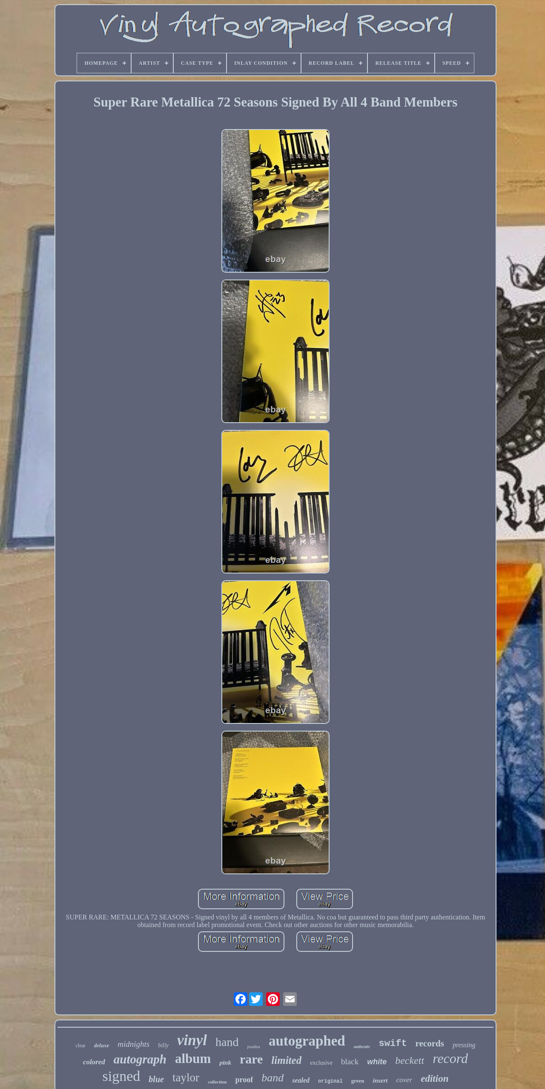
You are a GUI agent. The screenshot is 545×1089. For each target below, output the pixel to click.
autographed (307, 1041)
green (357, 1080)
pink (225, 1062)
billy (163, 1045)
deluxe (101, 1045)
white (377, 1061)
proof (244, 1079)
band (272, 1078)
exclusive (321, 1063)
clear (80, 1046)
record (450, 1058)
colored (94, 1062)
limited (286, 1060)
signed (122, 1076)
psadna (253, 1046)
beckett (409, 1060)
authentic (362, 1046)
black (350, 1061)
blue (156, 1079)
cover (404, 1080)
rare (251, 1059)
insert (380, 1080)
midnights (133, 1044)
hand (226, 1042)
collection (217, 1081)
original (330, 1081)
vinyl (192, 1040)
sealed (301, 1080)
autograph (140, 1059)
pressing (464, 1045)
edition (434, 1078)
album (193, 1058)
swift (393, 1043)
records (430, 1043)
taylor (185, 1077)
